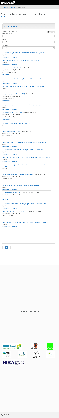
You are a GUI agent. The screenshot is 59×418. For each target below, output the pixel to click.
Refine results (10, 26)
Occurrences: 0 (6, 57)
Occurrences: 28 (6, 100)
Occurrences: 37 (6, 138)
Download (51, 32)
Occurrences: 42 (6, 181)
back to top (7, 414)
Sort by (4, 39)
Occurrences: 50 (6, 119)
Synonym (14, 57)
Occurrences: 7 (6, 218)
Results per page (7, 33)
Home (6, 7)
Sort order (5, 45)
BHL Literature (5, 17)
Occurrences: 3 (6, 74)
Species (13, 7)
